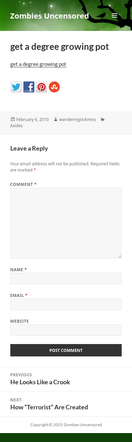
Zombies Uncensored (49, 15)
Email (19, 295)
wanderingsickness (77, 119)
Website (19, 321)
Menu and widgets (115, 22)
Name (18, 270)
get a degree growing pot (38, 64)
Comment (23, 184)
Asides (16, 126)
